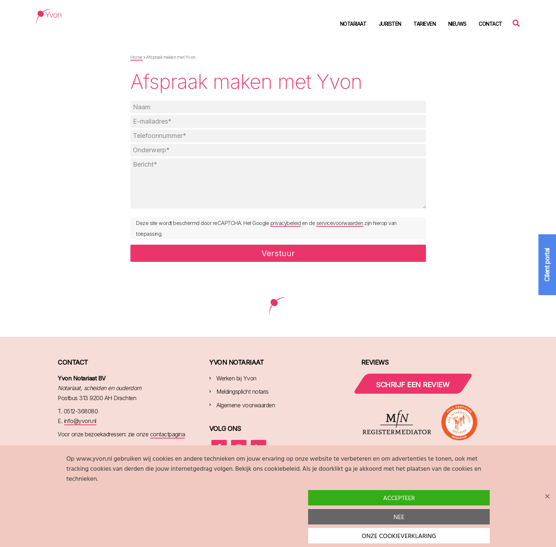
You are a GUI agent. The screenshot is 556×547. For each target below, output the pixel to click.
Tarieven (424, 24)
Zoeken (518, 22)
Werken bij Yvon (236, 378)
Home (136, 57)
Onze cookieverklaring (399, 536)
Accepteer (399, 498)
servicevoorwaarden (339, 223)
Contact (490, 24)
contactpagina (167, 434)
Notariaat (353, 24)
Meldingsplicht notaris (242, 391)
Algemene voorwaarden (245, 405)
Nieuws (457, 24)
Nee (399, 517)
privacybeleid (285, 223)
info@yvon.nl (80, 420)
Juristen (390, 24)
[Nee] (547, 496)
